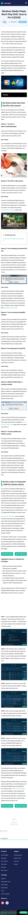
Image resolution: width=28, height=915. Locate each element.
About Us (3, 878)
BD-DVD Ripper (4, 855)
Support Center (17, 858)
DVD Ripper (3, 858)
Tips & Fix (22, 21)
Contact (16, 864)
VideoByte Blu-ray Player (7, 210)
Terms (2, 890)
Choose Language (5, 893)
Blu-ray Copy (4, 870)
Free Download (8, 554)
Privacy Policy (4, 884)
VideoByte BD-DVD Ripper (8, 516)
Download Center (18, 855)
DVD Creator (4, 864)
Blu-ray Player (4, 861)
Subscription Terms (5, 881)
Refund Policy (4, 887)
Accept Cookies (23, 912)
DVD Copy (3, 867)
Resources (16, 861)
